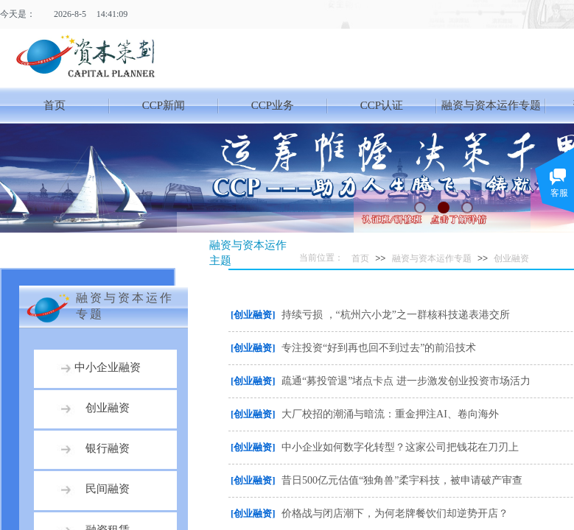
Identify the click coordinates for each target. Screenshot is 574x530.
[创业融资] (253, 314)
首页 (54, 105)
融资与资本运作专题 (491, 105)
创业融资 (511, 258)
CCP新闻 (163, 105)
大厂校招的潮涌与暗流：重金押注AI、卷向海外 (390, 414)
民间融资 (107, 489)
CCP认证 (381, 105)
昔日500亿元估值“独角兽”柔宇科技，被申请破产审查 (401, 480)
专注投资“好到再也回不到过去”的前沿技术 (378, 347)
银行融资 (107, 448)
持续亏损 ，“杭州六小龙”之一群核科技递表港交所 (395, 314)
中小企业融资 (107, 367)
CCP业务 (272, 105)
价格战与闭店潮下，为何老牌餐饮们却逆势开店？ (394, 513)
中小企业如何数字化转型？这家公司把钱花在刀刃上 (400, 447)
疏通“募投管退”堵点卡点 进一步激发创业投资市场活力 (406, 380)
